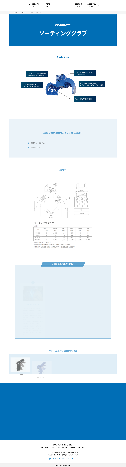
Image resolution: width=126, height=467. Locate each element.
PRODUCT (24, 12)
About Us (81, 447)
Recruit (78, 5)
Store (47, 5)
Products (34, 5)
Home (40, 447)
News (47, 447)
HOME (16, 12)
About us (92, 5)
